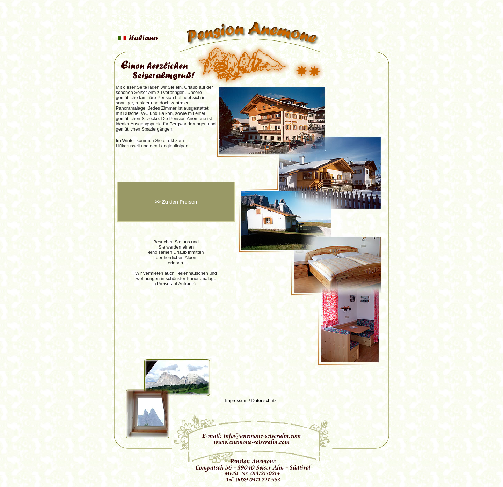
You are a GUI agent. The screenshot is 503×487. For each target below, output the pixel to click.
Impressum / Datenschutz (250, 400)
